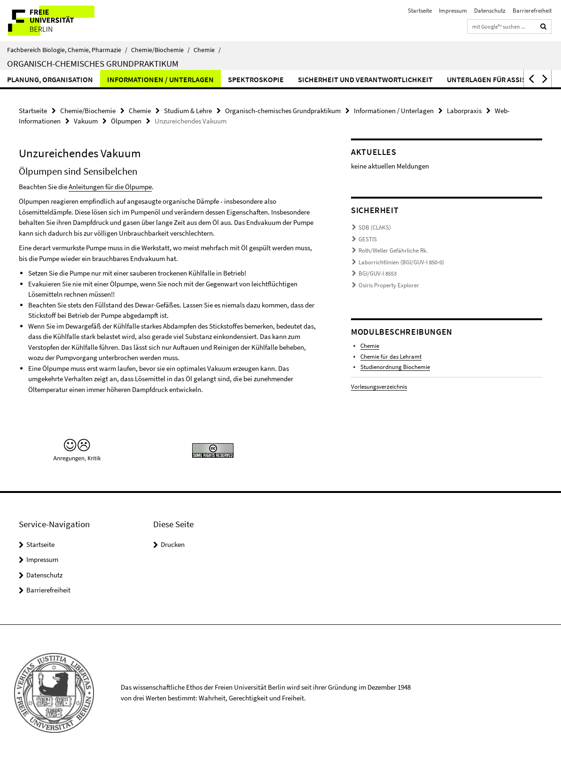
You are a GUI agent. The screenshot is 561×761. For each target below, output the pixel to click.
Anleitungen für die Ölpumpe (110, 186)
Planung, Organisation (50, 79)
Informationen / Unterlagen (160, 79)
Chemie (207, 49)
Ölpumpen (126, 120)
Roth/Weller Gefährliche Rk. (393, 250)
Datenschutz (490, 11)
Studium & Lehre (188, 110)
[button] (530, 78)
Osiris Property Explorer (388, 285)
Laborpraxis (464, 110)
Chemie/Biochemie (160, 49)
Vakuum (86, 120)
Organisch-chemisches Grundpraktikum (93, 63)
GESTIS (367, 239)
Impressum (453, 11)
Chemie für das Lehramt (390, 357)
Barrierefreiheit (532, 11)
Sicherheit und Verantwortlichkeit (365, 79)
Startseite (420, 11)
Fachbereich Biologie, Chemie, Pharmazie (67, 49)
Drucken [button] (173, 544)
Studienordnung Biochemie (395, 367)
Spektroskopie (256, 79)
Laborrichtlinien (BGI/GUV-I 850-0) (401, 262)
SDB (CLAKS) (374, 227)
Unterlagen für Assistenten (500, 79)
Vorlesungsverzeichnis (379, 387)
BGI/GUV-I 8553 (377, 273)
